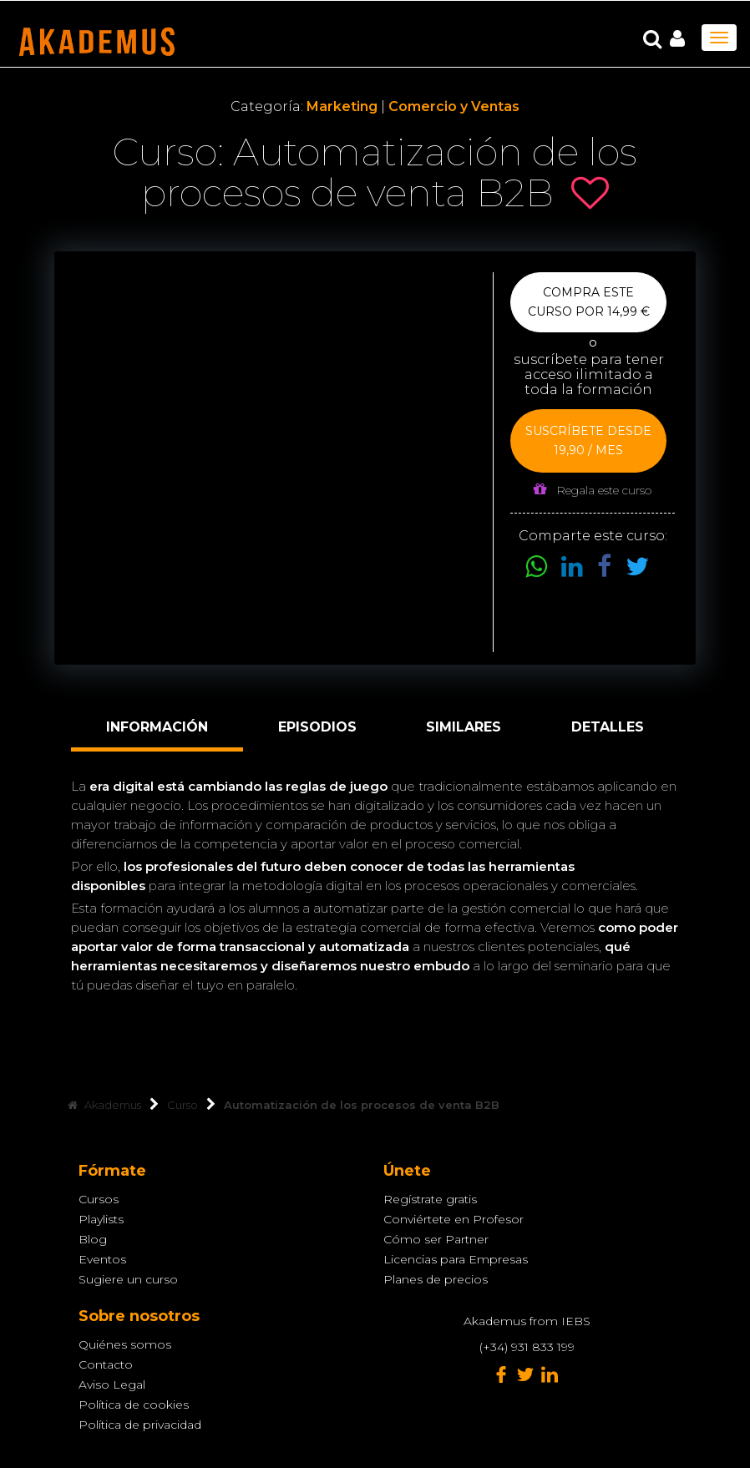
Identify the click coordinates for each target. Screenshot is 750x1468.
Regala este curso (592, 490)
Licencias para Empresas (455, 1259)
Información (157, 727)
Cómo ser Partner (436, 1239)
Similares (463, 727)
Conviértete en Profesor (453, 1219)
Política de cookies (134, 1404)
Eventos (102, 1259)
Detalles (607, 727)
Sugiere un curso (128, 1279)
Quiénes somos (125, 1344)
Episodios (317, 727)
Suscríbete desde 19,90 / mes (588, 440)
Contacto (106, 1364)
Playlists (101, 1219)
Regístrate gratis (430, 1199)
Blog (93, 1239)
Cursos (99, 1199)
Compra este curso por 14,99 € (589, 302)
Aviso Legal (112, 1384)
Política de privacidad (140, 1424)
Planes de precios (435, 1279)
